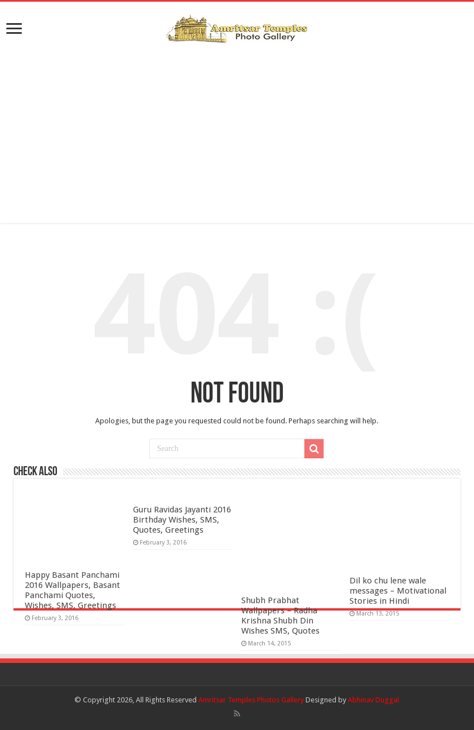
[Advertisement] (237, 133)
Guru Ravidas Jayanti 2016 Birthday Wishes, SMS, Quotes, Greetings (182, 520)
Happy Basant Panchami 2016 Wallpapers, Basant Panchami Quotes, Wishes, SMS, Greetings (72, 590)
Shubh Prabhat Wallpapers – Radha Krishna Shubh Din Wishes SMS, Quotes (280, 615)
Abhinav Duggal (373, 700)
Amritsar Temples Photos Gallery (251, 700)
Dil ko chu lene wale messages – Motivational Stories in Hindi (397, 591)
